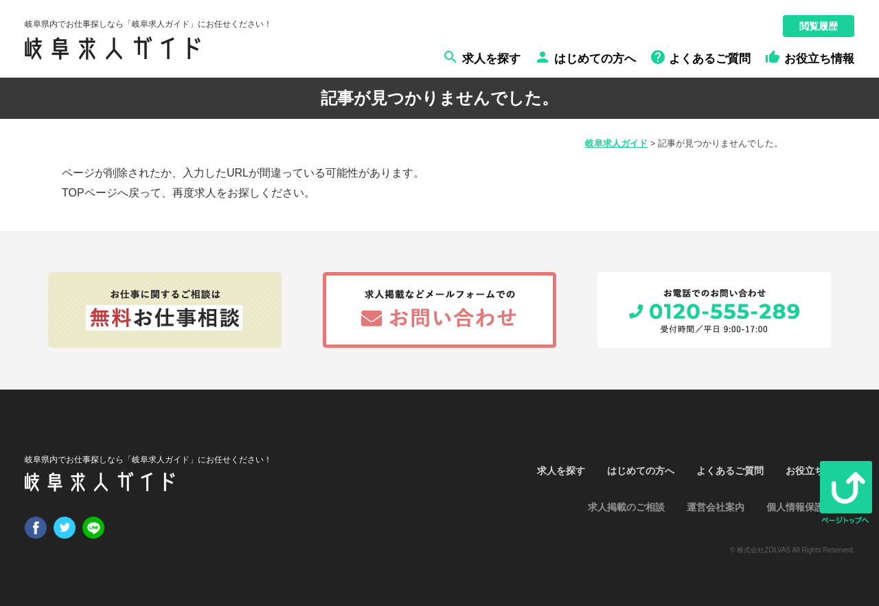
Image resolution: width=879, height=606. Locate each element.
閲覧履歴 (818, 26)
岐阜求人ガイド (616, 143)
